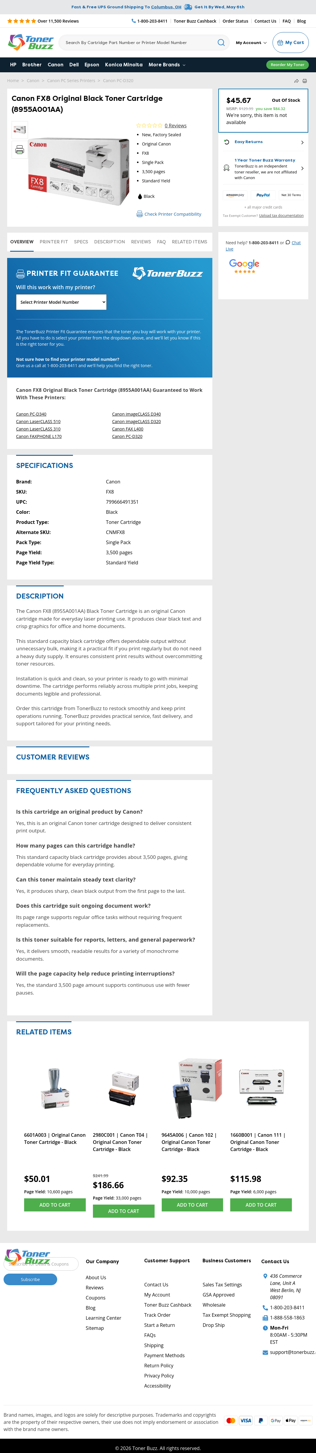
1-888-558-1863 (287, 1317)
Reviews (141, 242)
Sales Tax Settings (222, 1284)
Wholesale (214, 1305)
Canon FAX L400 (127, 429)
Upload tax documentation (281, 215)
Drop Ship (214, 1325)
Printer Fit (54, 242)
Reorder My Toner (287, 64)
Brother (32, 65)
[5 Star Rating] (43, 21)
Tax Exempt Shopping (226, 1315)
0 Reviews (175, 125)
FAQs (149, 1335)
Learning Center (103, 1318)
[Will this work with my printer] (61, 302)
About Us (96, 1277)
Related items (189, 242)
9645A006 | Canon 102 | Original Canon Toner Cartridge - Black (189, 1142)
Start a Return (159, 1325)
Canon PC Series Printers (71, 80)
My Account (251, 42)
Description (109, 242)
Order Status (235, 21)
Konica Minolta (124, 65)
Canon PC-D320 (118, 80)
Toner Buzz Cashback (195, 21)
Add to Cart (54, 1205)
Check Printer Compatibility (168, 214)
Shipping (154, 1345)
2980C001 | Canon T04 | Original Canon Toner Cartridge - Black (120, 1142)
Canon (55, 65)
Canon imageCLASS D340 (136, 414)
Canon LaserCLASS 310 (38, 429)
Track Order (157, 1315)
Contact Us (265, 21)
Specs (81, 242)
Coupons (95, 1297)
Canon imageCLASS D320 (136, 421)
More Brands (167, 65)
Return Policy (158, 1365)
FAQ (287, 21)
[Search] (144, 43)
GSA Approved (218, 1294)
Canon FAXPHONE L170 (39, 436)
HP (13, 65)
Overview (22, 242)
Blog (301, 21)
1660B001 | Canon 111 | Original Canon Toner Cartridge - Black (258, 1142)
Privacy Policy (159, 1375)
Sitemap (95, 1328)
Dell (74, 65)
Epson (92, 65)
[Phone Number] (150, 21)
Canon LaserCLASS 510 (38, 421)
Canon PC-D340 (31, 414)
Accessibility (157, 1385)
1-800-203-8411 (287, 1307)
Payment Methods (164, 1355)
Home (13, 80)
